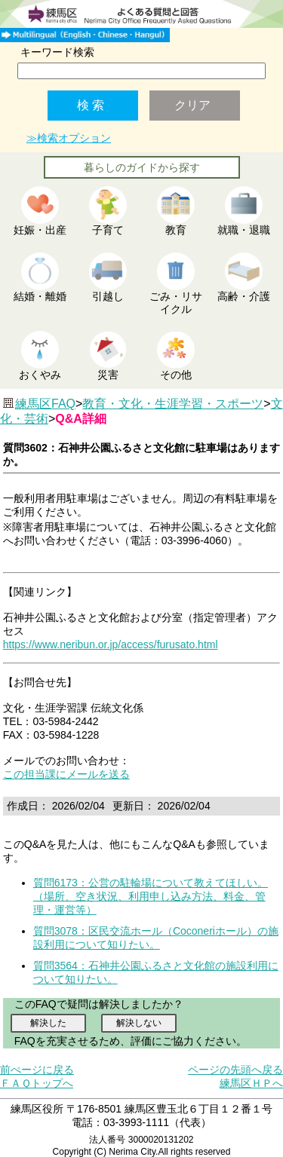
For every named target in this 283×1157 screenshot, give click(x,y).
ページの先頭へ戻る (235, 1070)
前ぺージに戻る (37, 1070)
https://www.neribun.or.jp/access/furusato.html (110, 644)
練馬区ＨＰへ (251, 1083)
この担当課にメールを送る (66, 774)
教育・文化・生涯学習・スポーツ (172, 403)
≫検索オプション (68, 138)
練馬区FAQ (45, 403)
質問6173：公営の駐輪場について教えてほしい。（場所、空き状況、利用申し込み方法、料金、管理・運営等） (150, 896)
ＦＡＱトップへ (36, 1083)
